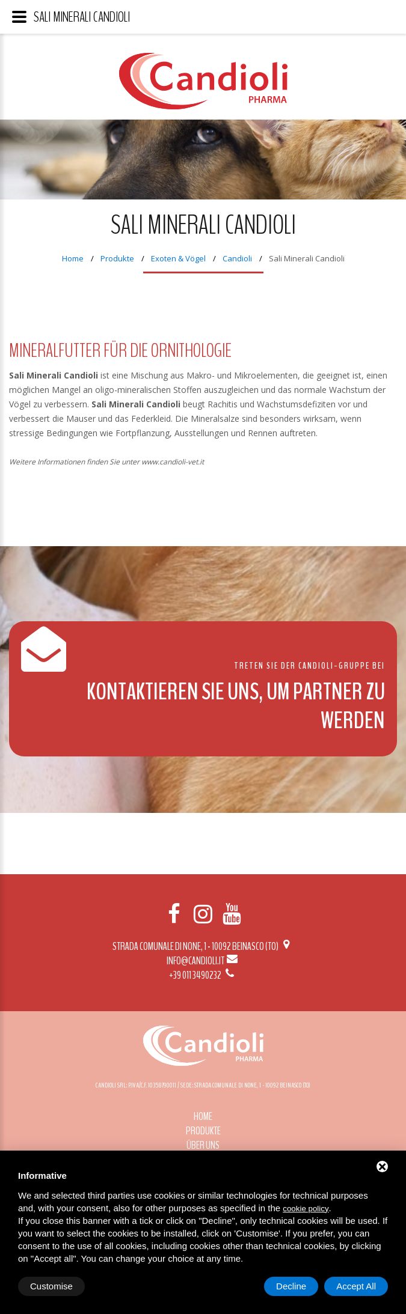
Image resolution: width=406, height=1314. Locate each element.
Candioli (237, 258)
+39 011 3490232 (202, 975)
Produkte (117, 258)
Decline (291, 1286)
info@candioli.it (203, 961)
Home (73, 258)
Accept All (356, 1286)
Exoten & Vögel (178, 258)
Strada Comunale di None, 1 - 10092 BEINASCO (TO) (203, 946)
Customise (51, 1286)
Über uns (203, 1145)
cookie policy (305, 1208)
